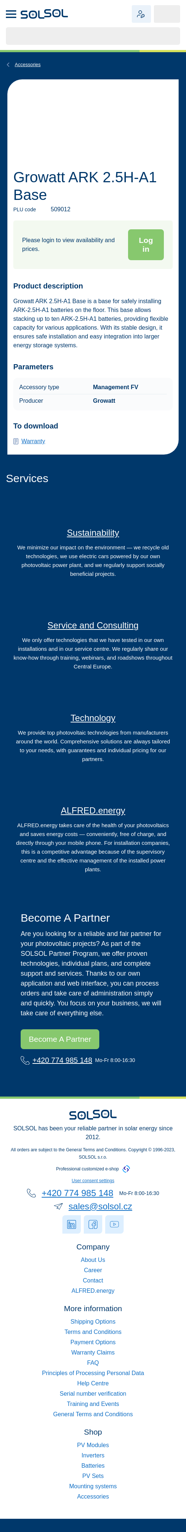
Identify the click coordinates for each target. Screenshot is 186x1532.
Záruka (26, 450)
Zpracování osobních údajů (93, 1386)
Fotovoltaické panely (93, 1448)
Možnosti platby (93, 1355)
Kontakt (93, 1273)
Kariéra (93, 1252)
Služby (93, 1304)
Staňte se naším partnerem (77, 1021)
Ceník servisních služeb (93, 1417)
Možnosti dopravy (93, 1335)
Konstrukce (93, 1489)
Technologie (93, 727)
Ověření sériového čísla (93, 1407)
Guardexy (93, 1293)
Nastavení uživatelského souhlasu (93, 1163)
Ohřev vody (93, 1499)
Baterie (93, 1468)
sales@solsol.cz (100, 1189)
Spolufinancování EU (93, 1263)
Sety (93, 1479)
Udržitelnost (93, 541)
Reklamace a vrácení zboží (93, 1376)
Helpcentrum (93, 1396)
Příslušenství (29, 64)
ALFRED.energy (93, 810)
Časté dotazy (93, 1365)
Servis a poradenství (93, 634)
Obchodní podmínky (93, 1345)
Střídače (93, 1458)
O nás (93, 1242)
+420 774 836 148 (64, 1042)
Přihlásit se (140, 244)
